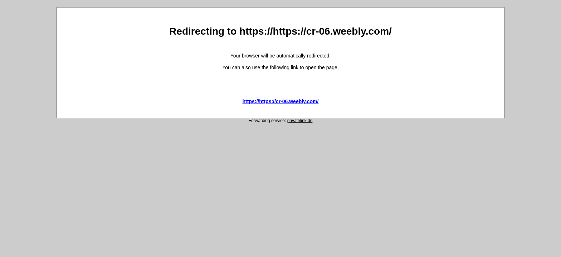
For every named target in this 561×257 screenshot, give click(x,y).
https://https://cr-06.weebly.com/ (281, 101)
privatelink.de (300, 120)
